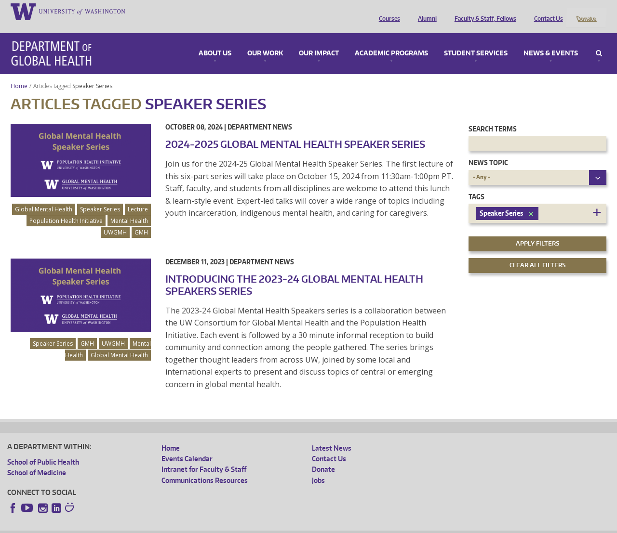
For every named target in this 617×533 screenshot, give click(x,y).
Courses (387, 11)
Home (19, 73)
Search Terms (493, 116)
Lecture (138, 196)
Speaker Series (93, 73)
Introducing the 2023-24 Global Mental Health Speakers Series (294, 272)
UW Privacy (134, 525)
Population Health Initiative (66, 208)
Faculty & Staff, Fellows (483, 11)
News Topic (488, 150)
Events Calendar (187, 446)
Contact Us (546, 11)
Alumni (425, 11)
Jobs (318, 467)
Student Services (476, 40)
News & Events (550, 40)
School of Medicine (36, 460)
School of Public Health (43, 449)
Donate (586, 11)
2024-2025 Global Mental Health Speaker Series (295, 131)
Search (598, 40)
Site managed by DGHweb (231, 525)
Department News (260, 114)
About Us (215, 40)
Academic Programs (391, 40)
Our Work (265, 40)
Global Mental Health (43, 196)
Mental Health (129, 208)
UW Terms (173, 525)
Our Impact (319, 40)
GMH (141, 219)
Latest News (331, 435)
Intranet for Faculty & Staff (203, 457)
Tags (476, 184)
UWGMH (115, 219)
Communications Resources (204, 467)
